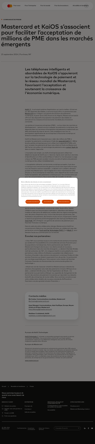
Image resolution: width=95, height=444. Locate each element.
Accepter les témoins (32, 201)
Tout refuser (48, 201)
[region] (48, 192)
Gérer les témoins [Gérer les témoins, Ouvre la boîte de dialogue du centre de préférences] (63, 201)
